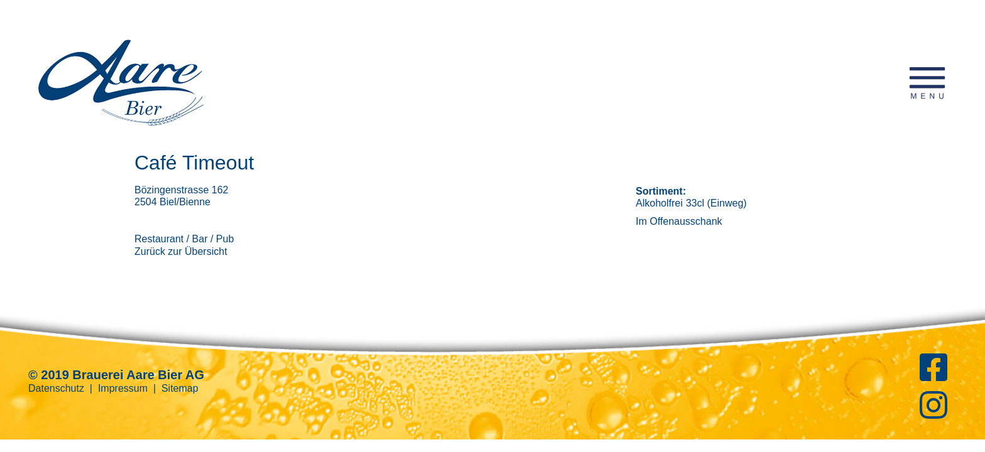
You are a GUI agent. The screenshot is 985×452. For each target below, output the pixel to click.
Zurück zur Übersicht (180, 251)
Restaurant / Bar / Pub (184, 239)
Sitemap (180, 388)
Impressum (123, 388)
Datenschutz (56, 388)
